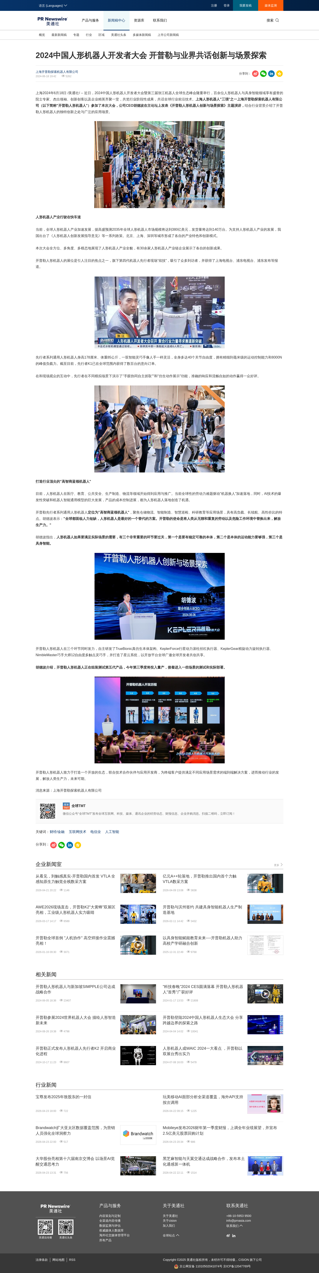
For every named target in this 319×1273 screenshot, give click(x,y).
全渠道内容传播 (110, 1220)
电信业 (95, 832)
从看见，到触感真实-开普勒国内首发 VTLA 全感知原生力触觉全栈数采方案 (75, 879)
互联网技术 (77, 832)
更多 (278, 865)
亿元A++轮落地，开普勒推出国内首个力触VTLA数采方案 (199, 879)
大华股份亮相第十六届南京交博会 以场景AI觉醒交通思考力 (75, 1161)
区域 (101, 35)
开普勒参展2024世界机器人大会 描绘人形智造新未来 (76, 1020)
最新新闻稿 (59, 35)
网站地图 (58, 1259)
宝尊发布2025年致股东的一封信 (63, 1097)
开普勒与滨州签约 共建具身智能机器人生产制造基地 (202, 910)
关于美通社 (173, 1205)
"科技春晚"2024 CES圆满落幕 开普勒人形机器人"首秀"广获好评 (203, 989)
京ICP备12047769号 (237, 1266)
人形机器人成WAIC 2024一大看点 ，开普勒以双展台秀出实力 (202, 1051)
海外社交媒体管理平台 (114, 1235)
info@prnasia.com (238, 1220)
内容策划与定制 (110, 1216)
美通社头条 (118, 35)
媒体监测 (271, 5)
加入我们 (169, 1225)
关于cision (170, 1220)
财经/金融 (57, 832)
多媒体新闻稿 (142, 35)
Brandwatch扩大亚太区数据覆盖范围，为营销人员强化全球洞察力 (75, 1130)
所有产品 (105, 1240)
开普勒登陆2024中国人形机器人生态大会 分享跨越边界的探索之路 (203, 1020)
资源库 (139, 20)
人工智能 (112, 832)
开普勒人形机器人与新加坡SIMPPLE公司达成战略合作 (75, 989)
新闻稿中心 (116, 20)
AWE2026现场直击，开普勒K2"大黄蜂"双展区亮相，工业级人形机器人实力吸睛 (75, 910)
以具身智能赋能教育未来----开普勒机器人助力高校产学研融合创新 (202, 941)
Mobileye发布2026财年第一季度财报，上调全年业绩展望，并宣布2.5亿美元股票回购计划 (220, 1130)
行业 (89, 35)
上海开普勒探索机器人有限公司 (57, 71)
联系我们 (160, 20)
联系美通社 (237, 1205)
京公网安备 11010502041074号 (198, 1266)
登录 (227, 5)
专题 (76, 35)
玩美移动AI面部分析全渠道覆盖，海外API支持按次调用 (203, 1099)
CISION (243, 1259)
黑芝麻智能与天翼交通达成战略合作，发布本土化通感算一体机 (204, 1161)
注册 (214, 5)
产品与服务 (90, 20)
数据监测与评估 (110, 1225)
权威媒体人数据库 (111, 1230)
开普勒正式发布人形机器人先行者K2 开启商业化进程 (76, 1051)
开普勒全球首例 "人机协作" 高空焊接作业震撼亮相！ (75, 941)
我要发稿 (245, 5)
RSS (72, 1259)
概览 (42, 35)
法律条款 (42, 1259)
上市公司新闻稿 (168, 35)
